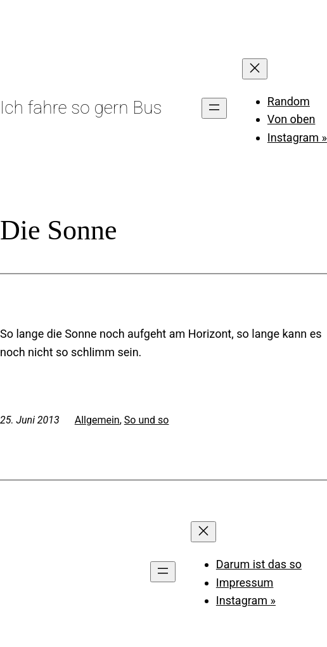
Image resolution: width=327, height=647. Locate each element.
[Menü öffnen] (214, 108)
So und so (146, 420)
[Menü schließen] (254, 68)
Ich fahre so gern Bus (81, 107)
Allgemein (97, 420)
